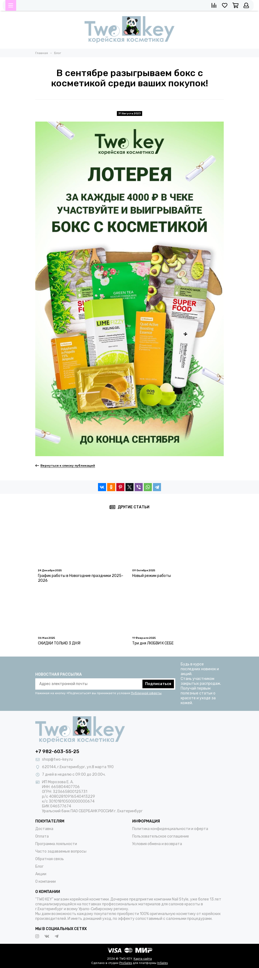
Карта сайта (143, 958)
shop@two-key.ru (57, 759)
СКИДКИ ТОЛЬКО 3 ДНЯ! (59, 643)
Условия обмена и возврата (157, 844)
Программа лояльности (56, 844)
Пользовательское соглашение (160, 836)
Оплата (42, 836)
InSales (162, 963)
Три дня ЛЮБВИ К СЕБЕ (153, 643)
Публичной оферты (146, 693)
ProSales (125, 963)
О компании (45, 881)
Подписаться (158, 684)
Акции (40, 874)
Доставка (44, 829)
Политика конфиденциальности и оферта (170, 829)
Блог (39, 866)
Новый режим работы (151, 575)
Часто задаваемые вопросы (60, 851)
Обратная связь (49, 859)
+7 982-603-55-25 (57, 751)
